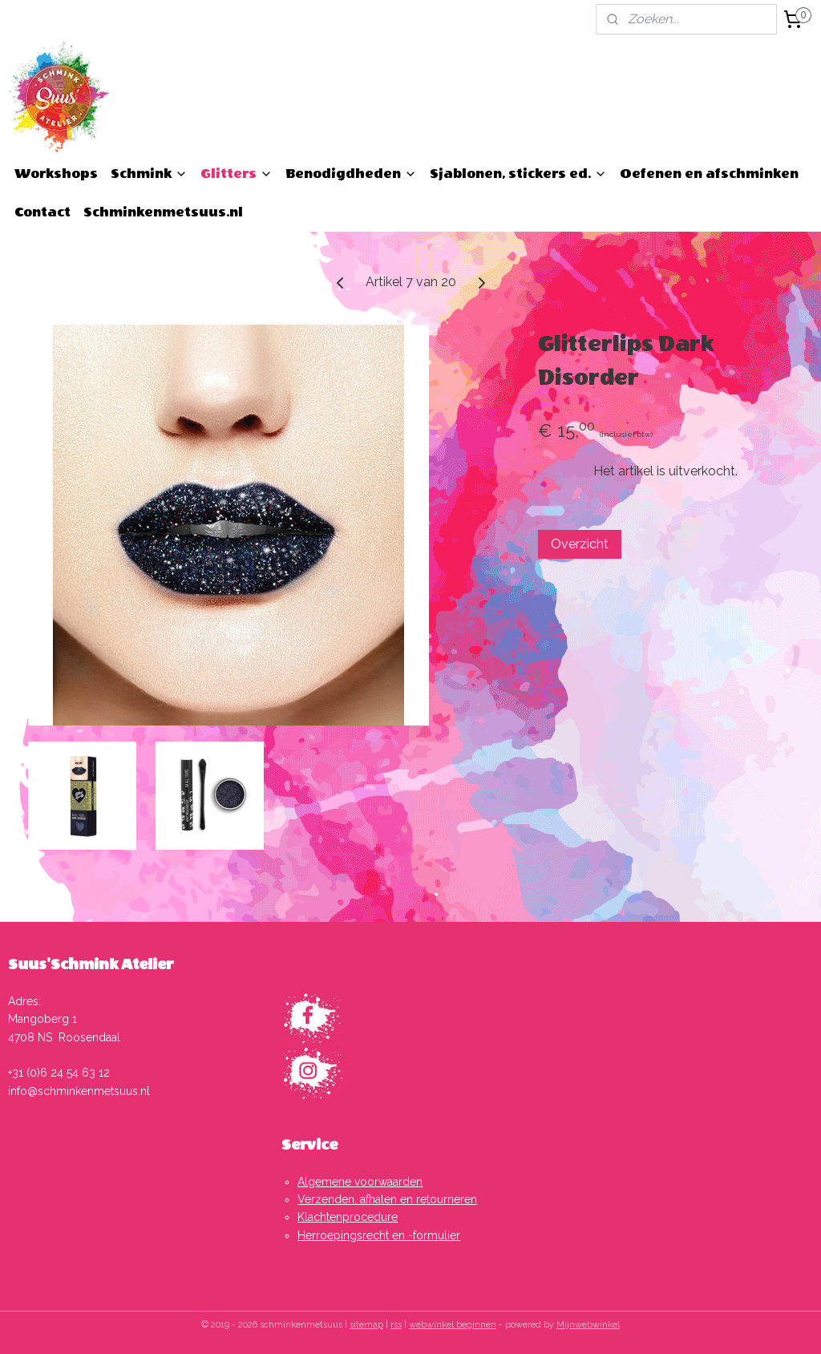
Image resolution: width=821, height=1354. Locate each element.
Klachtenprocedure (347, 1217)
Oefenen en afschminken (709, 173)
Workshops (56, 173)
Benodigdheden (351, 173)
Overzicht (580, 544)
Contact (42, 212)
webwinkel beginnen (452, 1325)
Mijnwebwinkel (588, 1325)
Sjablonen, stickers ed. (518, 173)
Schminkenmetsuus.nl (163, 212)
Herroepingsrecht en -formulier (378, 1235)
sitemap (366, 1325)
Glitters (236, 173)
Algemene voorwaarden (360, 1181)
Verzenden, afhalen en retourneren (387, 1199)
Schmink (149, 173)
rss (396, 1325)
